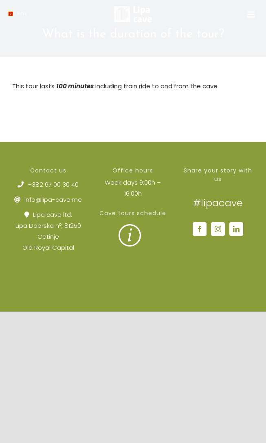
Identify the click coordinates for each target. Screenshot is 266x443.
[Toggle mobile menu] (251, 14)
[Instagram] (218, 229)
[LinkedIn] (236, 229)
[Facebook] (200, 229)
